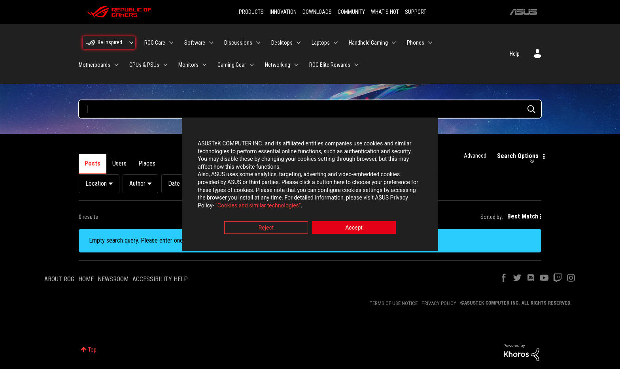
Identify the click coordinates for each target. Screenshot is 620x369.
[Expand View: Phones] (430, 42)
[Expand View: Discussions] (258, 42)
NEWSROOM (113, 279)
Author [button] (137, 183)
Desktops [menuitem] (282, 43)
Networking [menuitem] (277, 65)
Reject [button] (266, 228)
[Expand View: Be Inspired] (131, 43)
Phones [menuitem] (415, 43)
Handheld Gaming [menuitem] (368, 43)
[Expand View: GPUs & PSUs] (165, 64)
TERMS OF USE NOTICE (394, 303)
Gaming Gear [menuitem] (231, 65)
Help (515, 54)
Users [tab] (119, 163)
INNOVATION (283, 12)
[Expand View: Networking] (296, 64)
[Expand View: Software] (211, 42)
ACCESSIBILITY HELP (160, 279)
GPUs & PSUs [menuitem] (144, 65)
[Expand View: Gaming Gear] (252, 64)
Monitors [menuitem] (188, 65)
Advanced (475, 155)
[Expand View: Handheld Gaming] (394, 42)
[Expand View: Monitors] (204, 64)
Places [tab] (146, 163)
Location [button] (96, 183)
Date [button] (174, 183)
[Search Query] (310, 109)
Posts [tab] (92, 163)
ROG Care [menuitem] (154, 43)
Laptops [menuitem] (321, 43)
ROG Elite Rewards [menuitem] (329, 65)
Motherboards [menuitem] (94, 65)
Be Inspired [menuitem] (110, 42)
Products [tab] (178, 163)
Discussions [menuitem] (238, 43)
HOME (86, 279)
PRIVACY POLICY (439, 303)
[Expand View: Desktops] (298, 42)
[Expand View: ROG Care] (171, 42)
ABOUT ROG (59, 279)
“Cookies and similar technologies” (258, 206)
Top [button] (92, 349)
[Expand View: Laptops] (336, 42)
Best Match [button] (522, 216)
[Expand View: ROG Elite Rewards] (356, 64)
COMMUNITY (351, 12)
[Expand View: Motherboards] (116, 64)
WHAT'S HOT (385, 12)
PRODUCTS (251, 12)
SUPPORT (415, 12)
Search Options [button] (518, 156)
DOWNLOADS (317, 12)
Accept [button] (354, 228)
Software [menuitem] (194, 43)
